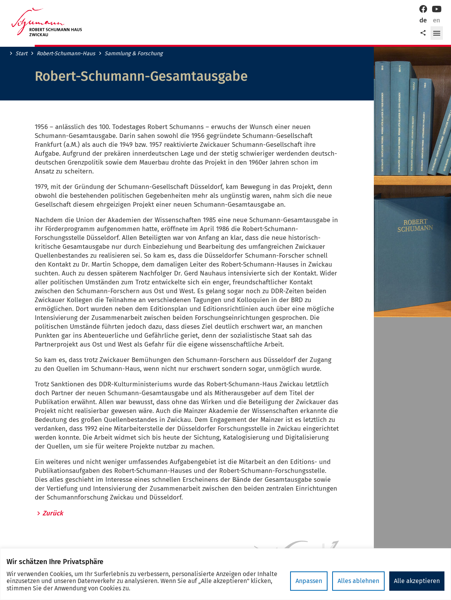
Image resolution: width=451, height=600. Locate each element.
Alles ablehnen (358, 581)
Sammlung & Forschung (133, 54)
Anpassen (309, 581)
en (436, 20)
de (423, 20)
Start (21, 54)
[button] (437, 33)
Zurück (52, 513)
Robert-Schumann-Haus (66, 54)
